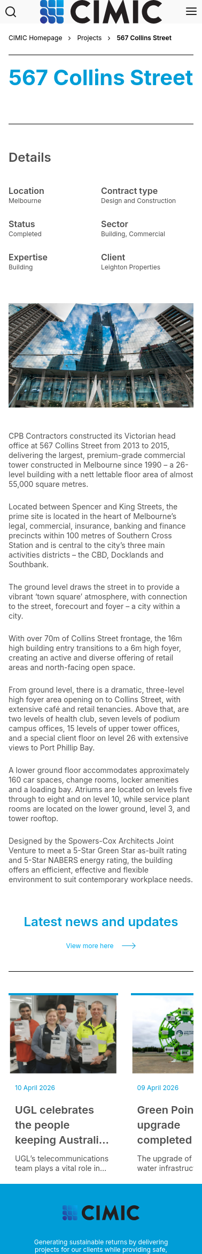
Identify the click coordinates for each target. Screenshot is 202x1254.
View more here (90, 946)
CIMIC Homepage (35, 38)
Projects (89, 38)
